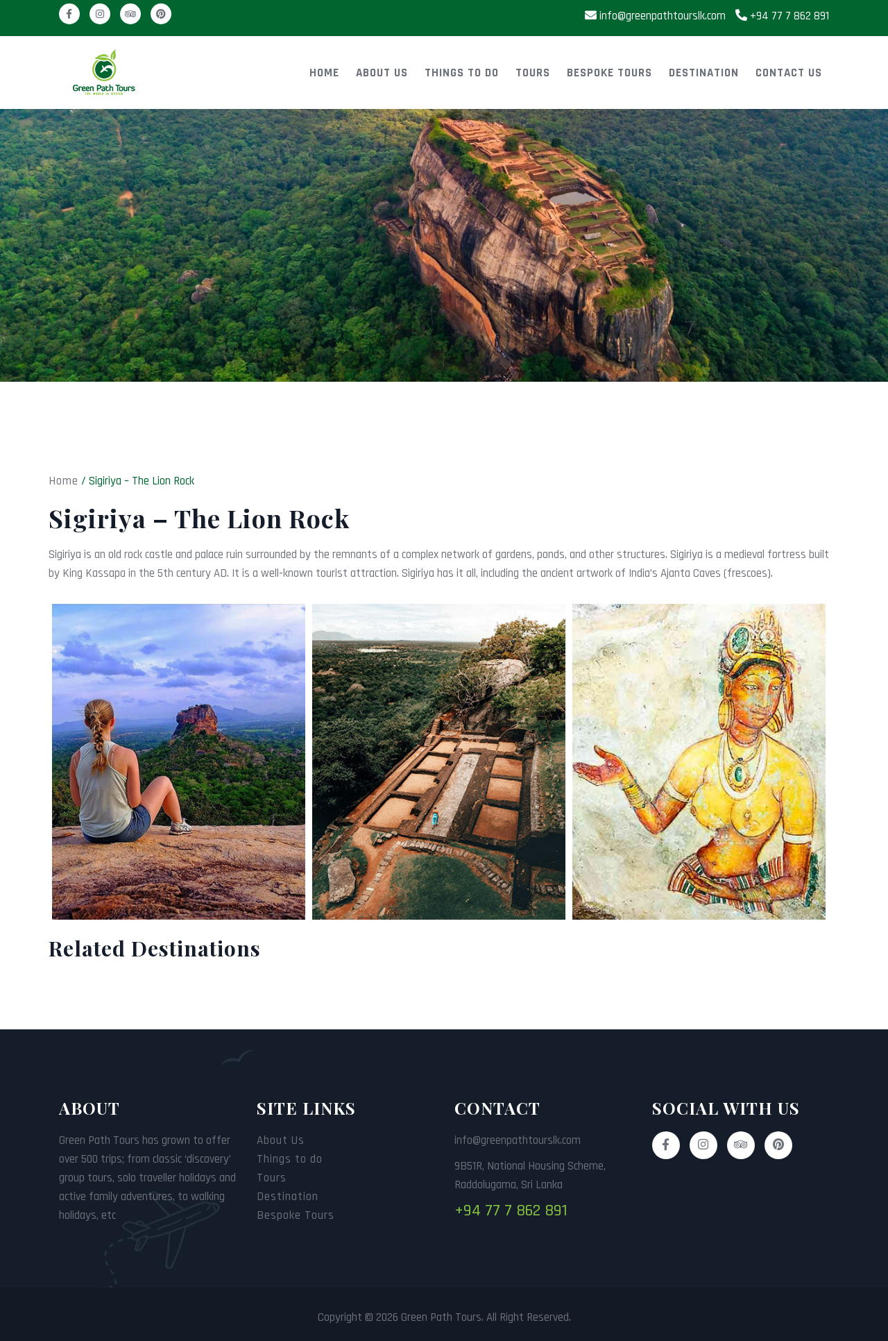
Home (324, 73)
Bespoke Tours (609, 73)
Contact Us (788, 73)
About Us (382, 73)
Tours (532, 73)
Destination (704, 73)
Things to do (462, 73)
